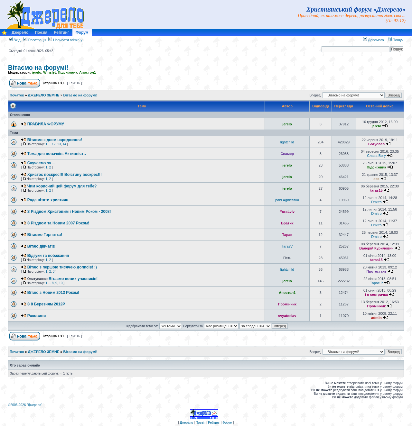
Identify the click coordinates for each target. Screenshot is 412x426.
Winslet (49, 72)
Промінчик (287, 304)
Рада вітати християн (48, 200)
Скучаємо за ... (41, 163)
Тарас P (376, 283)
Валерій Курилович (376, 248)
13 (59, 144)
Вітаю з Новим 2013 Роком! (53, 292)
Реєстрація (34, 40)
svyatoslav (287, 316)
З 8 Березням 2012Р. (46, 304)
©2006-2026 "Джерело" (25, 405)
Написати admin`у (67, 40)
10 (60, 283)
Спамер (287, 154)
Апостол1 (87, 72)
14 (64, 144)
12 (53, 144)
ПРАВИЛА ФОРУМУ (45, 124)
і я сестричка (376, 294)
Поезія (41, 32)
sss (376, 179)
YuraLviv (287, 211)
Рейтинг (61, 32)
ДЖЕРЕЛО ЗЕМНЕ (44, 95)
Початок (17, 95)
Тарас (287, 235)
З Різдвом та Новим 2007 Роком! (58, 223)
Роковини (36, 315)
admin (376, 318)
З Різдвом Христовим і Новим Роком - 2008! (69, 211)
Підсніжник (67, 72)
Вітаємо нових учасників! (73, 278)
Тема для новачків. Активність (56, 153)
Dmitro (376, 202)
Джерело (20, 32)
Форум (82, 32)
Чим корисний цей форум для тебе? (62, 186)
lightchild (287, 142)
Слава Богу (376, 156)
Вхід (15, 40)
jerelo (36, 72)
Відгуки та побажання (48, 255)
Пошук (395, 40)
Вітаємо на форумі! (38, 67)
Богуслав (376, 144)
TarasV (287, 246)
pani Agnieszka (287, 200)
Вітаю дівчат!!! (41, 246)
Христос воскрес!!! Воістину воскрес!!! (64, 174)
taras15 (376, 190)
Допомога (373, 40)
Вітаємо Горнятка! (44, 234)
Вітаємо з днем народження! (54, 140)
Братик (287, 223)
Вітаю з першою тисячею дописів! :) (62, 267)
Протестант (376, 271)
